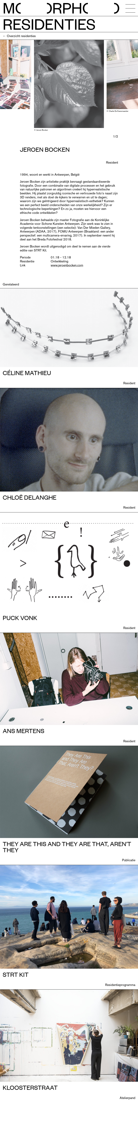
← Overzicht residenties (19, 36)
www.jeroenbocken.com (67, 265)
